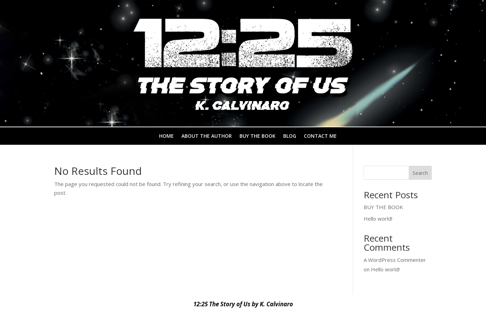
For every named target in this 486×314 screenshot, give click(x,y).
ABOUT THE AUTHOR (206, 136)
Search (420, 173)
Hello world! (378, 218)
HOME (166, 136)
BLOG (289, 136)
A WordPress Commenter (395, 259)
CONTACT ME (320, 136)
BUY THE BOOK (258, 136)
